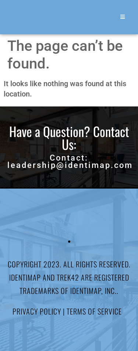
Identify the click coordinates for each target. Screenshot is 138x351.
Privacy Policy (37, 311)
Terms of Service (94, 311)
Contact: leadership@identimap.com (70, 161)
